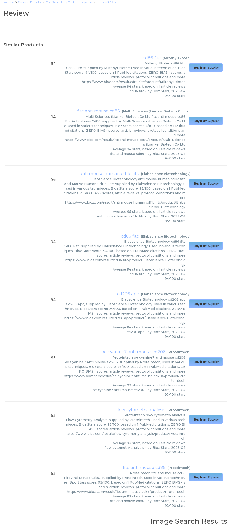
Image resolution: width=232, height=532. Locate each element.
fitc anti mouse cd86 (98, 111)
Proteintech (179, 352)
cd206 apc (128, 293)
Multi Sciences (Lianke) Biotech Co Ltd (156, 111)
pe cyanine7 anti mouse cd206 (133, 351)
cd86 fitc (152, 58)
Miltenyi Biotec (176, 58)
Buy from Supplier (206, 67)
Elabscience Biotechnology (165, 174)
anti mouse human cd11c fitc (109, 173)
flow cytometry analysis (140, 409)
